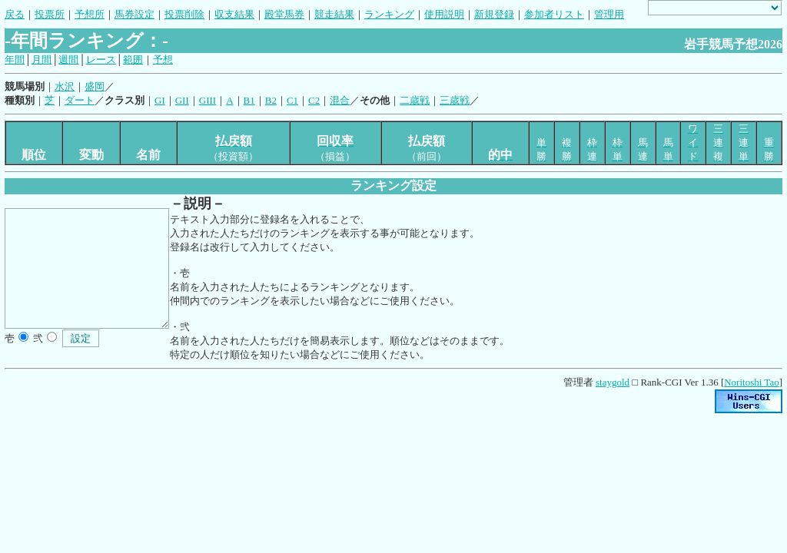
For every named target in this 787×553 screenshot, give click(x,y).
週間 (68, 59)
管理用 (609, 14)
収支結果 (234, 14)
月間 (41, 59)
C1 (292, 100)
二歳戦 (415, 100)
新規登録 (494, 14)
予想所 (90, 14)
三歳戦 (455, 100)
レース (101, 59)
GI (159, 100)
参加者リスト (554, 14)
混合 (340, 100)
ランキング (389, 14)
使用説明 (444, 14)
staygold (612, 382)
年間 (15, 59)
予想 (163, 59)
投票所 (50, 14)
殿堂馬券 (284, 14)
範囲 (133, 59)
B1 (249, 100)
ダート (80, 100)
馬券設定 (134, 14)
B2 (271, 100)
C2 (314, 100)
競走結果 (334, 14)
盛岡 (95, 86)
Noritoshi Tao (751, 382)
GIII (207, 100)
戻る (15, 14)
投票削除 (184, 14)
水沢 (65, 86)
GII (182, 100)
